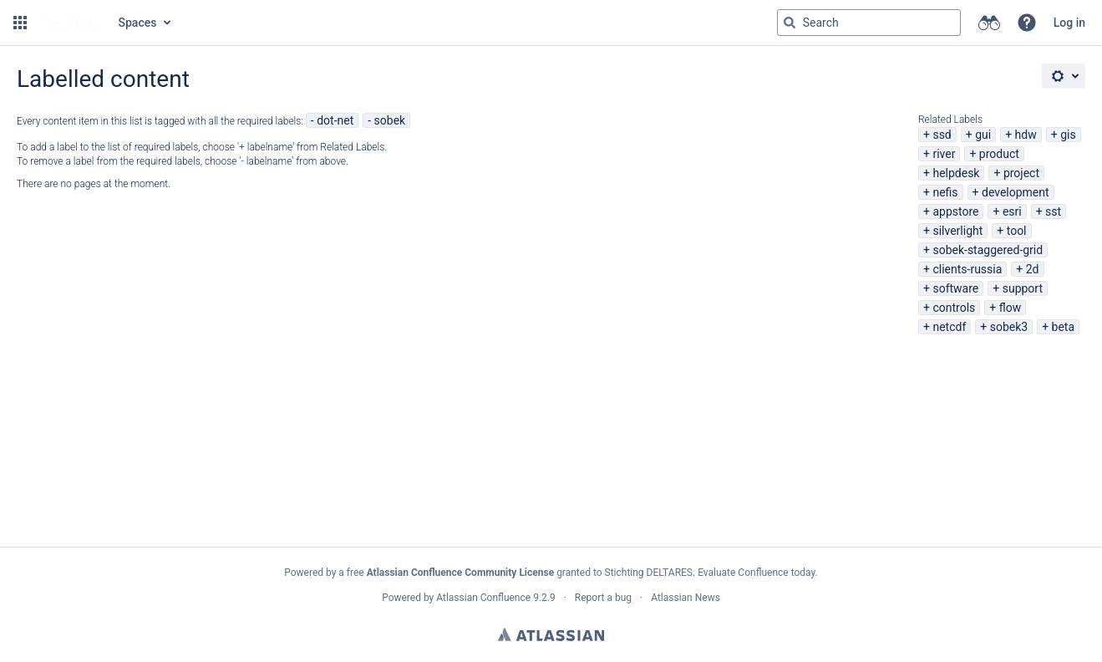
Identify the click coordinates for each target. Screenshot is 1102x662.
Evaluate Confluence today (756, 572)
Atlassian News (685, 597)
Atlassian (551, 634)
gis (1068, 134)
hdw (1026, 134)
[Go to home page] (71, 22)
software (955, 288)
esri (1012, 211)
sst (1053, 211)
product (999, 153)
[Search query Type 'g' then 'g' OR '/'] (869, 22)
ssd (941, 134)
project (1021, 173)
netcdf (949, 327)
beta (1063, 327)
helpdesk (955, 173)
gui (983, 134)
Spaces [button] (138, 22)
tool (1017, 230)
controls (953, 307)
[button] (20, 22)
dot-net (335, 120)
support (1023, 288)
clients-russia (967, 269)
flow (1010, 307)
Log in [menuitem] (1069, 22)
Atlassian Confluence (483, 597)
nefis (944, 192)
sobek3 (1009, 327)
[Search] (789, 22)
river (943, 153)
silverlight (957, 230)
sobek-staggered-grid (987, 250)
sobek (390, 120)
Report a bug (603, 597)
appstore (955, 211)
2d (1032, 269)
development (1015, 192)
